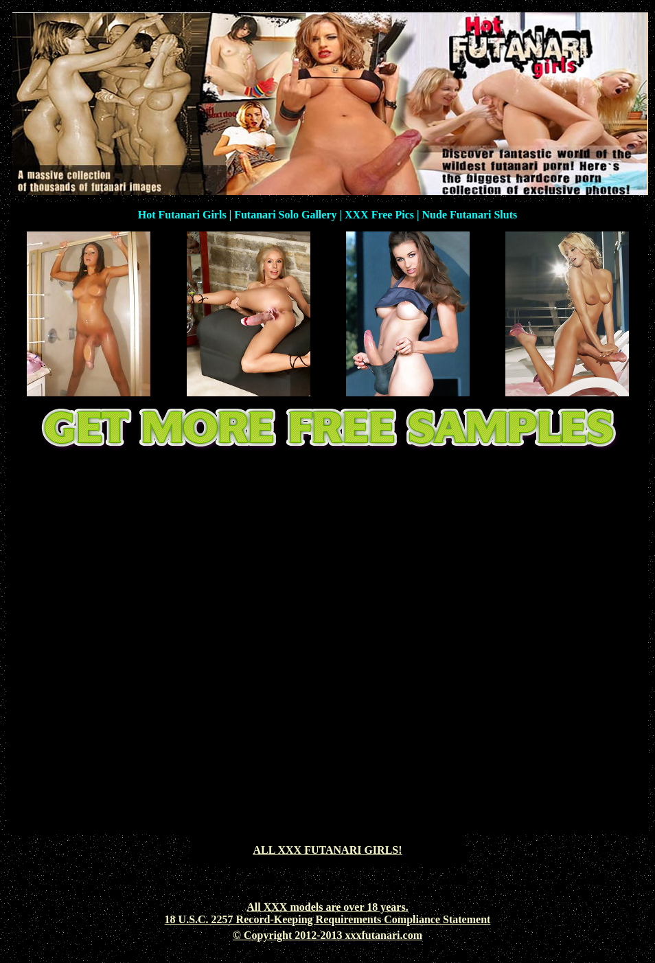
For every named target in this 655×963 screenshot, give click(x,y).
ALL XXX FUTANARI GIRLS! (327, 850)
